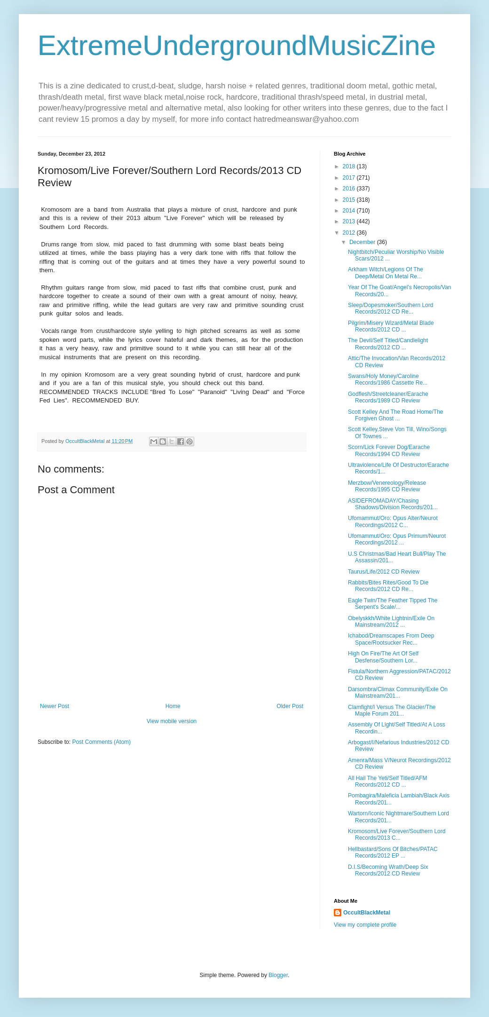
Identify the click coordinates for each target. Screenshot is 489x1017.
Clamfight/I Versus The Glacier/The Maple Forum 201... (392, 710)
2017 (350, 177)
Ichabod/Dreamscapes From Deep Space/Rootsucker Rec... (391, 639)
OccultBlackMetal (366, 912)
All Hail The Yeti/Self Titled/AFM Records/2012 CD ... (387, 781)
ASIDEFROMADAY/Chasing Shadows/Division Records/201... (393, 504)
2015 (350, 200)
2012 (350, 232)
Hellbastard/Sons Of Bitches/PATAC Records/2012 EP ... (393, 852)
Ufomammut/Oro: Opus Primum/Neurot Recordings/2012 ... (397, 539)
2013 (350, 221)
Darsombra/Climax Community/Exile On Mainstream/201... (398, 692)
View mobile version (172, 721)
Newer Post (54, 706)
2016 (350, 188)
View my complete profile (365, 925)
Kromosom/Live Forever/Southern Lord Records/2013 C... (396, 834)
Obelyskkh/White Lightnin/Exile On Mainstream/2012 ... (391, 621)
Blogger (278, 975)
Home (173, 706)
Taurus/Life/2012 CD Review (383, 571)
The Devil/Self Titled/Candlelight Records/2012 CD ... (388, 343)
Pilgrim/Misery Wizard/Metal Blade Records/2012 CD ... (391, 326)
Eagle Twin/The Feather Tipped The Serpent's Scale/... (392, 603)
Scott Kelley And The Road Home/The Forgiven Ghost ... (395, 415)
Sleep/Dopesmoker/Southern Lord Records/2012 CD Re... (390, 308)
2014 (350, 210)
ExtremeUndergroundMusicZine (237, 45)
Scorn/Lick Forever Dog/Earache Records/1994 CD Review (389, 450)
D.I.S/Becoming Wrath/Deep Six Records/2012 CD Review (388, 870)
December (363, 242)
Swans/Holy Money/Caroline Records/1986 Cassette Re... (387, 379)
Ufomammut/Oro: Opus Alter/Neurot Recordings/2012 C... (393, 521)
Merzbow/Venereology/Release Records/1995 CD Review (387, 486)
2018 (350, 166)
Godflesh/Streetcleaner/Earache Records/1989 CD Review (388, 397)
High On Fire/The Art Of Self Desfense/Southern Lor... (383, 656)
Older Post (289, 706)
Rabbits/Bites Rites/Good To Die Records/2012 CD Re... (388, 585)
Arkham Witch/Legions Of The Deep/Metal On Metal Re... (385, 272)
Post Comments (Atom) (101, 742)
